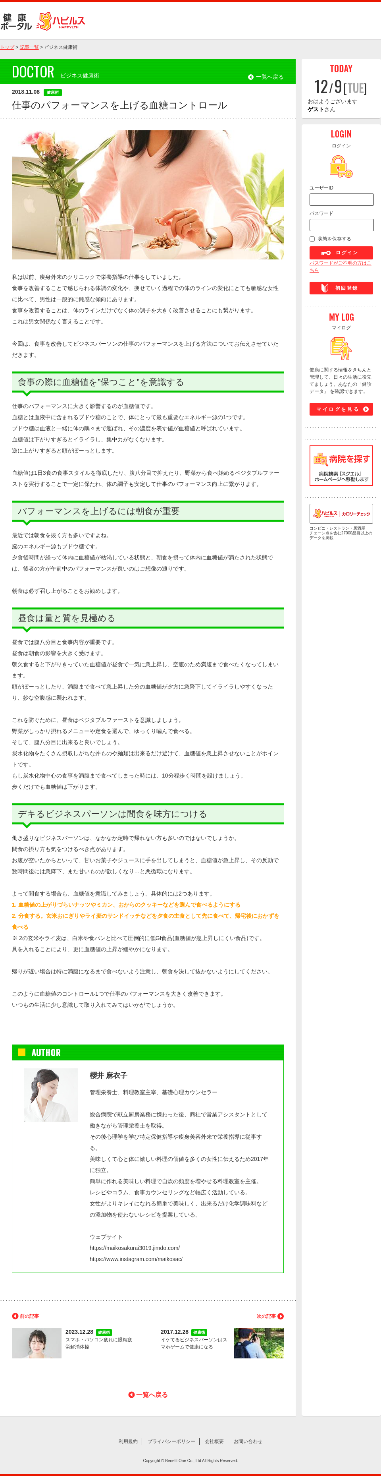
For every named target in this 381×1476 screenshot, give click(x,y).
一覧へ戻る (270, 77)
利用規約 (128, 1441)
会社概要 (214, 1441)
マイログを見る (338, 409)
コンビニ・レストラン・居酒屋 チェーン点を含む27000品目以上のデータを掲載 (341, 522)
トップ (7, 47)
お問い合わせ (248, 1441)
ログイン (347, 252)
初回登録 (346, 288)
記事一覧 (29, 47)
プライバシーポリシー (171, 1441)
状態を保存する (334, 239)
